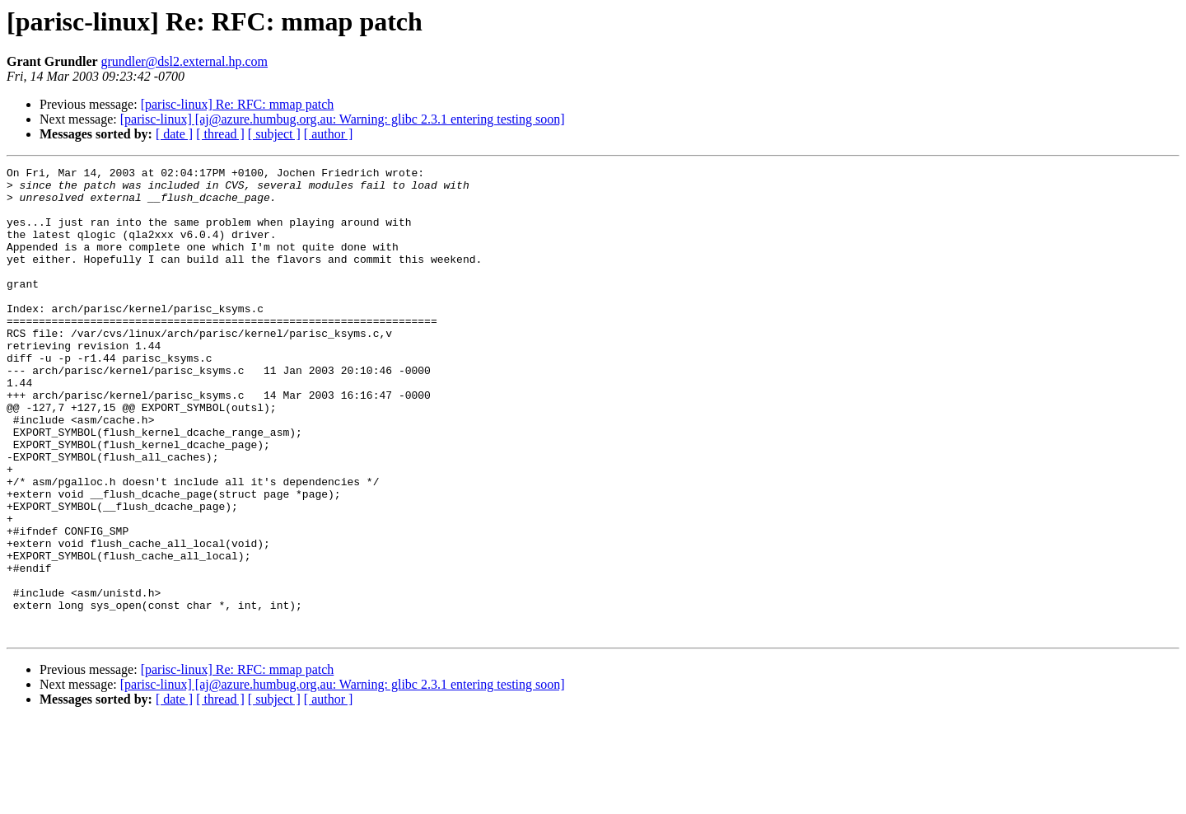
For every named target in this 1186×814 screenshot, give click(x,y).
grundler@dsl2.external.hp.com (184, 61)
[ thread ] (220, 134)
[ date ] (174, 134)
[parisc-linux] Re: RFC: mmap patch (237, 104)
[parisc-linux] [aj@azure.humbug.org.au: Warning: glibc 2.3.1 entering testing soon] (342, 119)
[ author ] (328, 134)
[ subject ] (274, 134)
